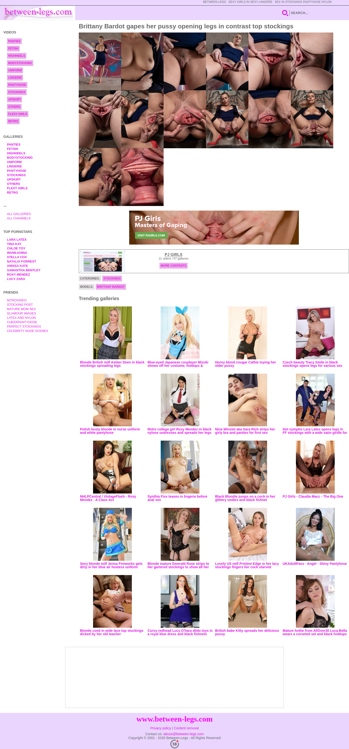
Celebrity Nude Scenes (27, 331)
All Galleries (19, 214)
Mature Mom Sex (21, 309)
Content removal (186, 728)
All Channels (19, 218)
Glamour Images (21, 313)
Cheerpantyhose (22, 322)
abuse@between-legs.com (183, 734)
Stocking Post (20, 304)
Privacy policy (160, 728)
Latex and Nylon (21, 318)
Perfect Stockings (24, 326)
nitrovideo (17, 300)
